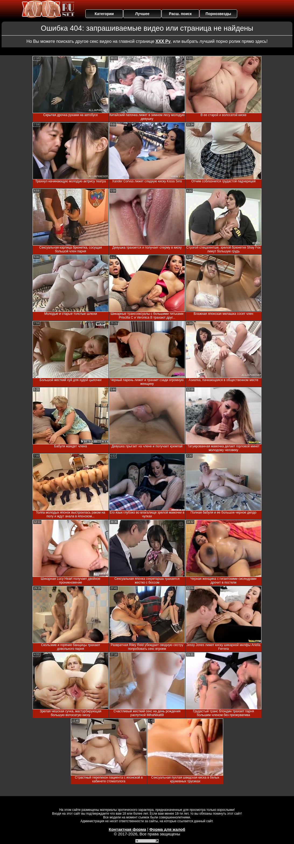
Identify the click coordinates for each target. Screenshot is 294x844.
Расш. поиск (180, 14)
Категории (104, 14)
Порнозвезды (218, 14)
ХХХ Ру (163, 41)
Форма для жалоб (167, 829)
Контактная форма (127, 829)
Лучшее (142, 14)
